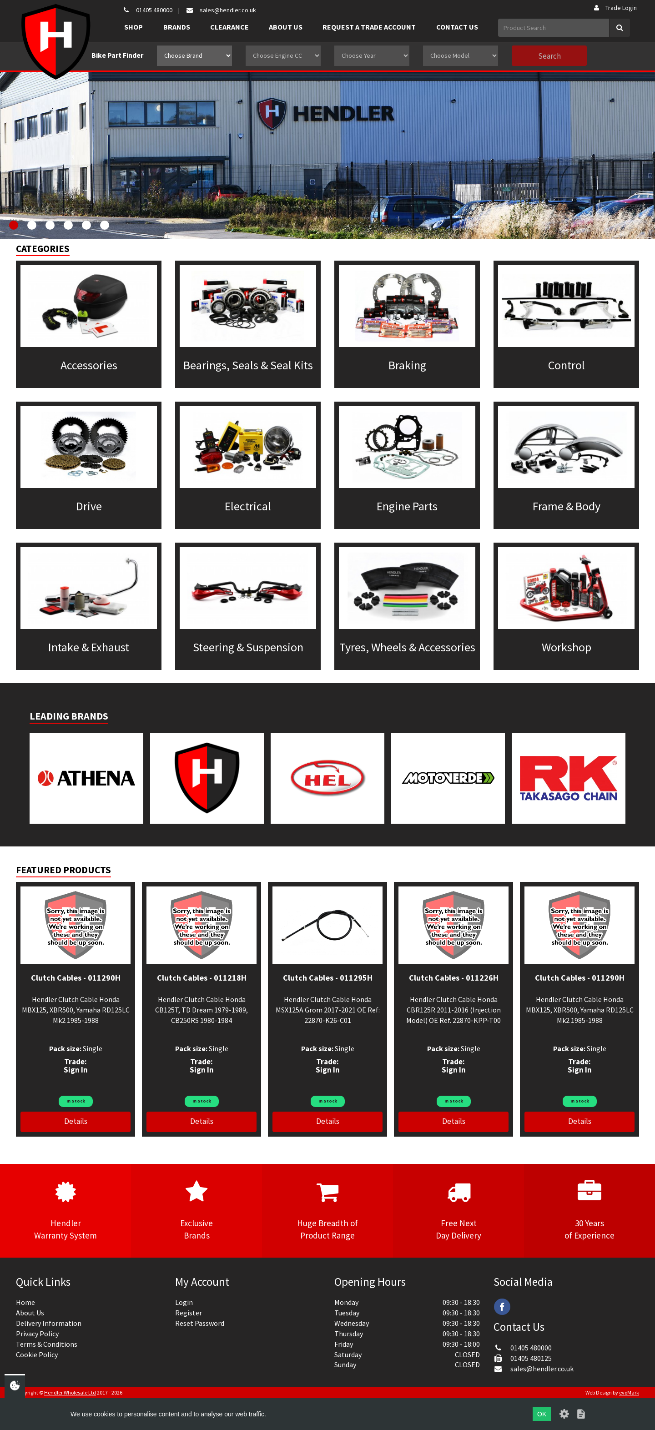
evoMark (629, 1392)
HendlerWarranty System (65, 1210)
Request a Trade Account (369, 26)
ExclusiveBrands (196, 1210)
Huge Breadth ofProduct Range (327, 1210)
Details (75, 1121)
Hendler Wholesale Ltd (70, 1392)
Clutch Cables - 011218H (202, 977)
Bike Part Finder (117, 55)
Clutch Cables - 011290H (76, 977)
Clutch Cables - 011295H (328, 977)
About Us (285, 26)
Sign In (76, 1070)
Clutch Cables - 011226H (454, 977)
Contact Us (457, 26)
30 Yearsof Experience (589, 1210)
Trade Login (615, 8)
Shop (133, 26)
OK (541, 1414)
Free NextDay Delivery (458, 1210)
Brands (176, 26)
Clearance (229, 26)
